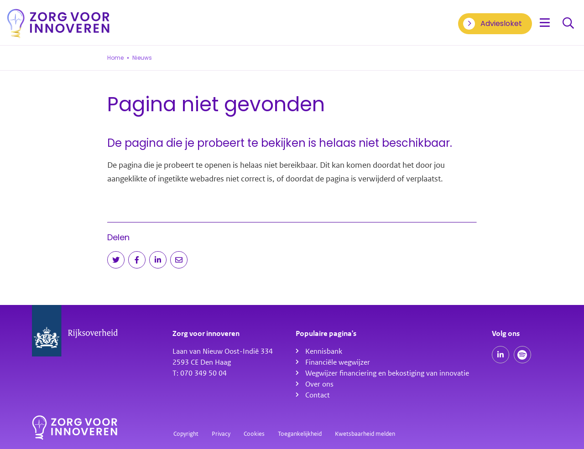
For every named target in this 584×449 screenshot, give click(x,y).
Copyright (185, 434)
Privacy (221, 434)
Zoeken (568, 23)
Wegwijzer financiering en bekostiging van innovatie (387, 373)
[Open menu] (545, 23)
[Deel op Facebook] (137, 259)
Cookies (254, 434)
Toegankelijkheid (300, 434)
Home (115, 58)
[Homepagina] (58, 23)
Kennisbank (323, 351)
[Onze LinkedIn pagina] (500, 354)
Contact (317, 395)
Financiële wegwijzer (337, 362)
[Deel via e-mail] (179, 259)
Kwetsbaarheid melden (365, 434)
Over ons (319, 384)
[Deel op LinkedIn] (158, 259)
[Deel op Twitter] (116, 259)
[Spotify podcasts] (522, 354)
